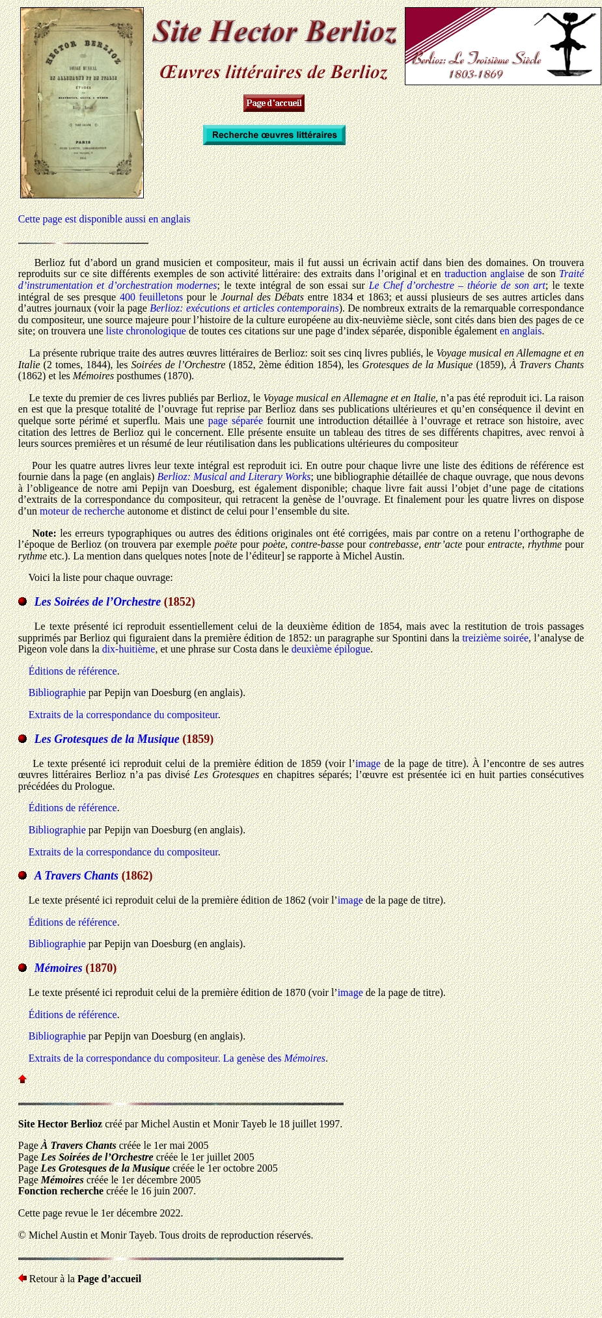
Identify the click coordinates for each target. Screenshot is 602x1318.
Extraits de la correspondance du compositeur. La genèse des (177, 1058)
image (368, 763)
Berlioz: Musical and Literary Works (234, 476)
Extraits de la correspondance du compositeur (123, 714)
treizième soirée (495, 637)
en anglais (520, 330)
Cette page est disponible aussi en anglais (104, 218)
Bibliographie (57, 692)
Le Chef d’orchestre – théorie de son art (457, 285)
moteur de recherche (82, 511)
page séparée (235, 420)
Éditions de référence (73, 671)
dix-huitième (129, 648)
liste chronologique (146, 330)
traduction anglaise (485, 273)
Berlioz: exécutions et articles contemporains (244, 308)
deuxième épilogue (331, 648)
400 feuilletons (151, 297)
